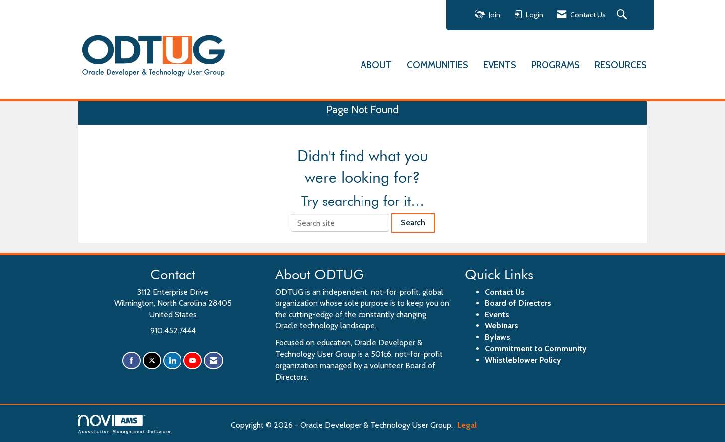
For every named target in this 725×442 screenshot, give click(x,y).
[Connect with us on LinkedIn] (172, 360)
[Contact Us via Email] (213, 360)
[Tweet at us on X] (152, 360)
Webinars (501, 325)
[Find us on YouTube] (192, 360)
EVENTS (499, 65)
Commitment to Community (536, 348)
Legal (467, 425)
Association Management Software (124, 424)
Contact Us (505, 291)
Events (497, 314)
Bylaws (497, 337)
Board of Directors (518, 303)
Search (413, 222)
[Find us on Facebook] (131, 360)
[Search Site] (623, 15)
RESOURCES (621, 65)
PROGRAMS (555, 65)
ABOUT (376, 65)
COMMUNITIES (437, 65)
